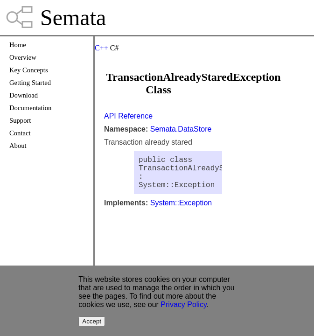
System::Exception (181, 210)
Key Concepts (28, 70)
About (18, 145)
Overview (22, 57)
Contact (20, 133)
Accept (91, 321)
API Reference (128, 116)
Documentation (30, 108)
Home (17, 45)
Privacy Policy (183, 304)
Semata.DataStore (181, 129)
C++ (101, 48)
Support (20, 120)
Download (23, 95)
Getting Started (30, 82)
